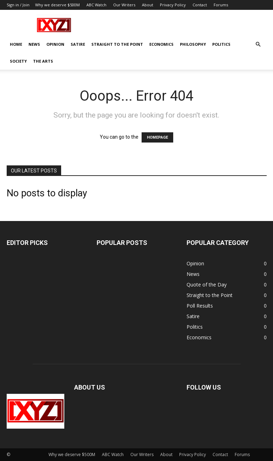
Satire (78, 44)
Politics (221, 44)
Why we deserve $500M (57, 4)
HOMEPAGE (157, 137)
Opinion (55, 44)
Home (16, 44)
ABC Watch (96, 4)
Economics (161, 44)
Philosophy (193, 44)
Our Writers (124, 4)
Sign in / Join (18, 4)
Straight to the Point (117, 44)
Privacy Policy (173, 4)
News (34, 44)
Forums (221, 4)
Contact (200, 4)
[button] (258, 44)
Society (18, 61)
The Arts (43, 61)
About (147, 4)
